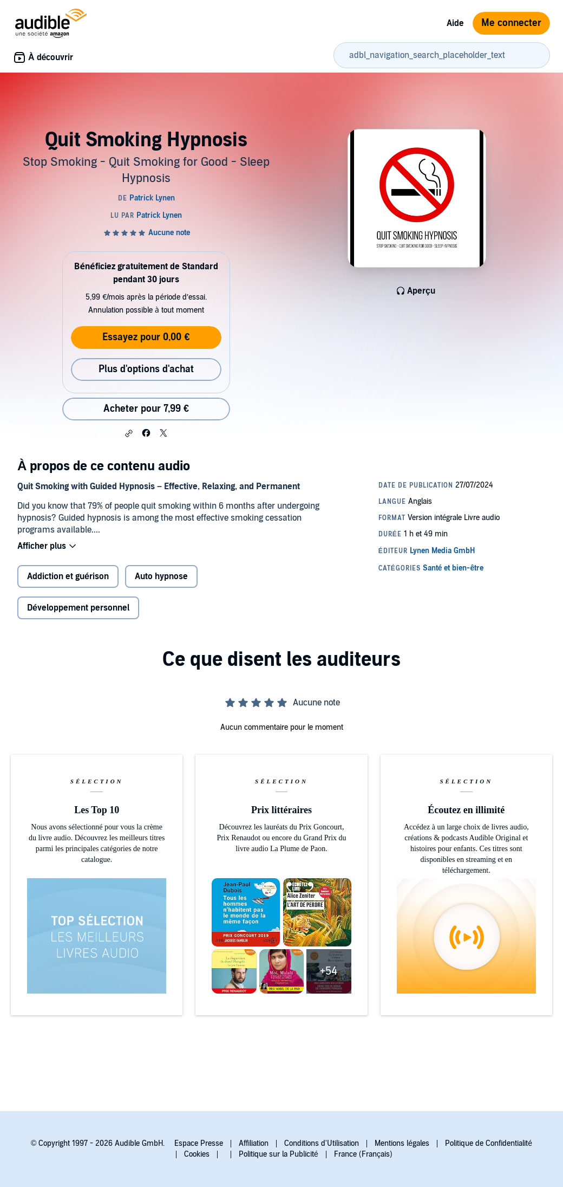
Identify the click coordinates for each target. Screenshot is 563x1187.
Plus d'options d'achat (146, 369)
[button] (129, 433)
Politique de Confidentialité (488, 1143)
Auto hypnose (161, 576)
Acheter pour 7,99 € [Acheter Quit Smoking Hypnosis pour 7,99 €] (146, 408)
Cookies (197, 1154)
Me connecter (511, 23)
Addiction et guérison (68, 576)
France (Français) (363, 1154)
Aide (455, 23)
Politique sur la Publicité (278, 1154)
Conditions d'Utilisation (321, 1143)
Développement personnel (78, 607)
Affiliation (254, 1143)
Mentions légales (402, 1143)
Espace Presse (198, 1143)
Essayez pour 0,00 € (145, 337)
